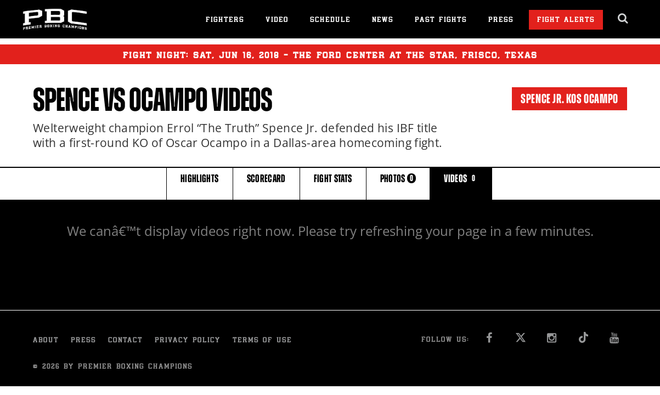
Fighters (225, 20)
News (382, 20)
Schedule (330, 20)
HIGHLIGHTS (199, 183)
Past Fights (441, 20)
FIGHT (333, 183)
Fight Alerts (566, 20)
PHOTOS (398, 183)
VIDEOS (461, 183)
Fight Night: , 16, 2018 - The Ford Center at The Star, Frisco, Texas (330, 54)
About (46, 341)
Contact (125, 341)
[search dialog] (623, 19)
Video (277, 20)
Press (501, 20)
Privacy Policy (188, 341)
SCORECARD (266, 183)
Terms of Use (262, 341)
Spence (66, 99)
